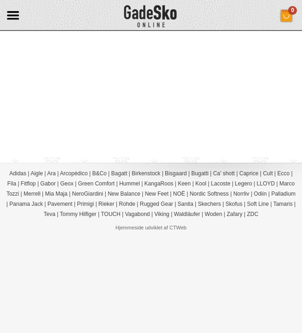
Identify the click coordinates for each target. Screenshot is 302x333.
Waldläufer (187, 214)
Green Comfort (96, 183)
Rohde (127, 204)
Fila (11, 183)
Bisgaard (176, 173)
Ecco (284, 173)
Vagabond (137, 214)
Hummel (129, 183)
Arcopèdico (74, 173)
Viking (161, 214)
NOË (179, 194)
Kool (200, 183)
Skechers (209, 204)
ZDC (253, 214)
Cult (267, 173)
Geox (67, 183)
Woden (213, 214)
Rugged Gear (156, 204)
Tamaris (283, 204)
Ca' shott (224, 173)
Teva (49, 214)
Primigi (85, 204)
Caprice (248, 173)
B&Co (99, 173)
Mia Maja (56, 194)
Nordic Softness (209, 194)
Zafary (234, 214)
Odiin (260, 194)
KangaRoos (159, 183)
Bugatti (199, 173)
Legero (243, 183)
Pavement (60, 204)
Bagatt (119, 173)
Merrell (32, 194)
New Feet (157, 194)
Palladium (283, 194)
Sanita (185, 204)
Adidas (17, 173)
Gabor (47, 183)
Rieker (106, 204)
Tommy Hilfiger (78, 214)
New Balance (124, 194)
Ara (51, 173)
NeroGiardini (87, 194)
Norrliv (241, 194)
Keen (184, 183)
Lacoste (220, 183)
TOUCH (110, 214)
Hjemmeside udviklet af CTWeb (151, 227)
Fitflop (28, 183)
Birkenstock (146, 173)
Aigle (36, 173)
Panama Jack (26, 204)
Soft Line (258, 204)
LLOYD (266, 183)
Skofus (233, 204)
